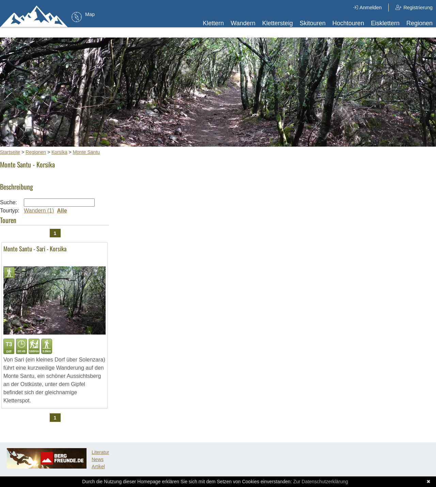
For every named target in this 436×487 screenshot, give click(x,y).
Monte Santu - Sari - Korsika (34, 248)
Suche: (8, 202)
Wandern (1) (39, 210)
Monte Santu (86, 152)
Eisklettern (385, 23)
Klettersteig (277, 23)
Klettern (213, 23)
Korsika (59, 152)
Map (90, 14)
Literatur (100, 452)
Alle (62, 210)
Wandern (243, 23)
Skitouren (313, 23)
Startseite (10, 152)
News (98, 459)
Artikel (98, 466)
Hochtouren (348, 23)
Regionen (419, 23)
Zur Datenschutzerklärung (320, 481)
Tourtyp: (9, 210)
